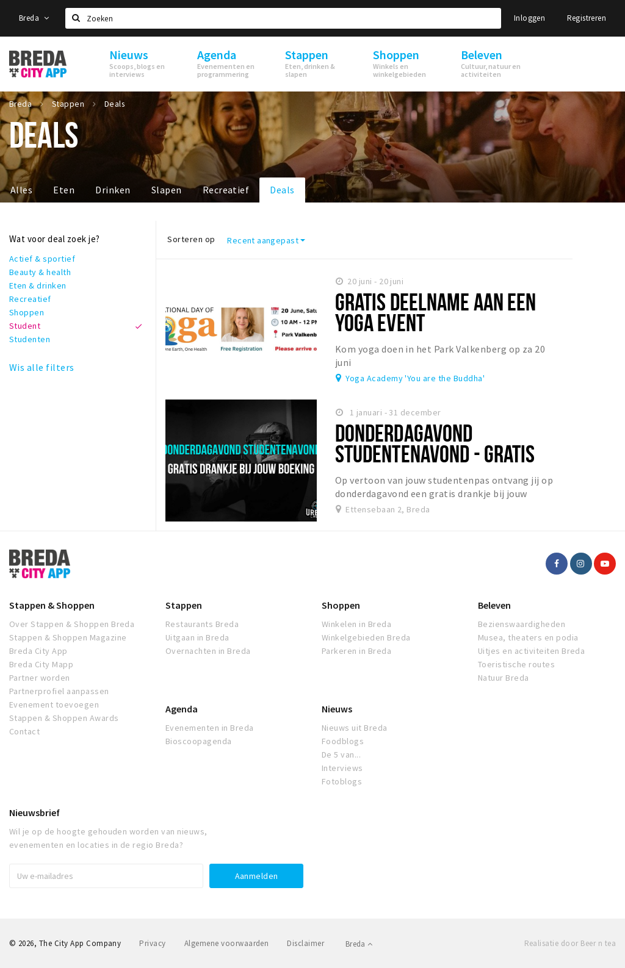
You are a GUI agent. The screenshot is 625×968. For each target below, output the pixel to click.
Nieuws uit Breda (355, 727)
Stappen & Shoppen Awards (64, 717)
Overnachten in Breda (208, 650)
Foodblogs (343, 741)
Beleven (494, 605)
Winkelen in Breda (356, 623)
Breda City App (38, 650)
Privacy (152, 943)
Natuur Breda (503, 677)
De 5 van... (341, 754)
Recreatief (226, 190)
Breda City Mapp (41, 664)
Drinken (112, 190)
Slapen (166, 190)
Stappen (183, 605)
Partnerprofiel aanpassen (59, 691)
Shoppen (26, 312)
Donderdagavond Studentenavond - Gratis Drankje (435, 453)
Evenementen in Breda (209, 727)
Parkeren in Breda (356, 650)
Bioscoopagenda (198, 741)
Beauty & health (40, 272)
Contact (24, 731)
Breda (34, 18)
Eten (63, 190)
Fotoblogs (342, 781)
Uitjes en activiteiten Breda (531, 650)
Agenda (181, 709)
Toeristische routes (516, 664)
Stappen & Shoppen (52, 605)
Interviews (342, 767)
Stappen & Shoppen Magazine (67, 637)
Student (24, 325)
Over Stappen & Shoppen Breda (71, 623)
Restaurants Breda (202, 623)
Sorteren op (191, 239)
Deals (282, 190)
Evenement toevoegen (54, 704)
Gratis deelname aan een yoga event (435, 312)
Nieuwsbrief (34, 812)
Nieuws (337, 709)
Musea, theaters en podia (528, 637)
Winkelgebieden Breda (366, 637)
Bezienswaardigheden (521, 623)
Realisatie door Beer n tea (570, 943)
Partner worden (39, 677)
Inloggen (529, 18)
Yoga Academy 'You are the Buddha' (415, 378)
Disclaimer (305, 943)
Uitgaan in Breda (197, 637)
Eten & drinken (38, 285)
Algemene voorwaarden (226, 943)
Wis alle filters (41, 367)
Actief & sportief (42, 258)
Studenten (29, 339)
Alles (21, 190)
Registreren (586, 18)
